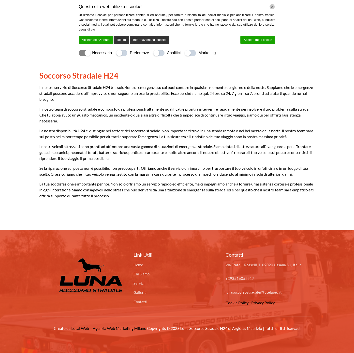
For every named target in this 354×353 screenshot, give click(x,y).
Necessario (102, 53)
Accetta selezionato (96, 40)
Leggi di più (87, 29)
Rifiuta (121, 40)
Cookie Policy (237, 302)
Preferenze (139, 53)
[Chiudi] (272, 6)
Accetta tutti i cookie (258, 40)
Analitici (173, 53)
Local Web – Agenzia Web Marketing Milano (109, 328)
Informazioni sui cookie (149, 40)
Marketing (207, 53)
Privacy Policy (263, 302)
